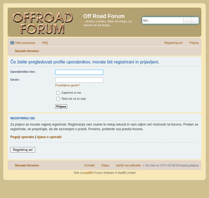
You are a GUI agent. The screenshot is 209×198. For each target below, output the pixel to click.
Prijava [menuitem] (194, 42)
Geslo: (15, 79)
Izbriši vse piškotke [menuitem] (128, 165)
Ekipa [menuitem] (105, 165)
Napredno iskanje (195, 20)
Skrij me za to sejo (71, 98)
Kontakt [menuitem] (90, 165)
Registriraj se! (23, 150)
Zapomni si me (68, 92)
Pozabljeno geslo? (67, 85)
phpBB (88, 172)
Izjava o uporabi (49, 137)
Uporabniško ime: (23, 71)
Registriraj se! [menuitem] (173, 42)
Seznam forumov (27, 165)
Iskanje (187, 20)
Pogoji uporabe (22, 137)
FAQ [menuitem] (45, 42)
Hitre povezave (25, 42)
